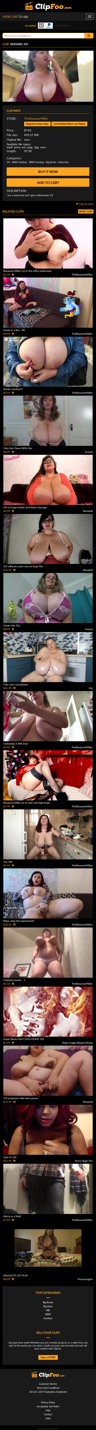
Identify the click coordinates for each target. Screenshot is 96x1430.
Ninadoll (88, 510)
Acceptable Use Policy (48, 1406)
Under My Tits (11, 625)
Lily (91, 688)
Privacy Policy (48, 1402)
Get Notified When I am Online (69, 123)
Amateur (48, 1318)
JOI (8, 162)
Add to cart (48, 183)
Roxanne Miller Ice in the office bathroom (27, 270)
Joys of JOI (9, 1157)
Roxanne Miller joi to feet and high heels (26, 802)
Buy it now (48, 172)
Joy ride (7, 861)
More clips (86, 211)
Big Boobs (51, 162)
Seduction (63, 162)
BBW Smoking (36, 162)
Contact (48, 1414)
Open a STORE (48, 1357)
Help (48, 1410)
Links (48, 1418)
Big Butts (48, 1306)
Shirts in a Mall (12, 1216)
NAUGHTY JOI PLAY (15, 1275)
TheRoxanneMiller (36, 118)
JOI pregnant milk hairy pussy (20, 1098)
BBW (48, 1314)
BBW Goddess (19, 162)
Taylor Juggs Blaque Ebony (77, 1042)
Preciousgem (85, 1279)
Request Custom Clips (37, 123)
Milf (48, 1310)
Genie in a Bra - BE (14, 330)
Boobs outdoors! (13, 389)
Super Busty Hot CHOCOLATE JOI (23, 1038)
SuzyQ (89, 451)
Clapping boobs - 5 (14, 979)
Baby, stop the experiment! (18, 920)
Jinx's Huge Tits (84, 1160)
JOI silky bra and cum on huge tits (23, 566)
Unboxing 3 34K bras (15, 743)
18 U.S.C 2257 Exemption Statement (48, 1391)
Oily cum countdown (15, 684)
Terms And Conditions (48, 1387)
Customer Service (48, 1383)
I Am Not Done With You (17, 448)
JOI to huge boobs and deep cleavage (25, 507)
